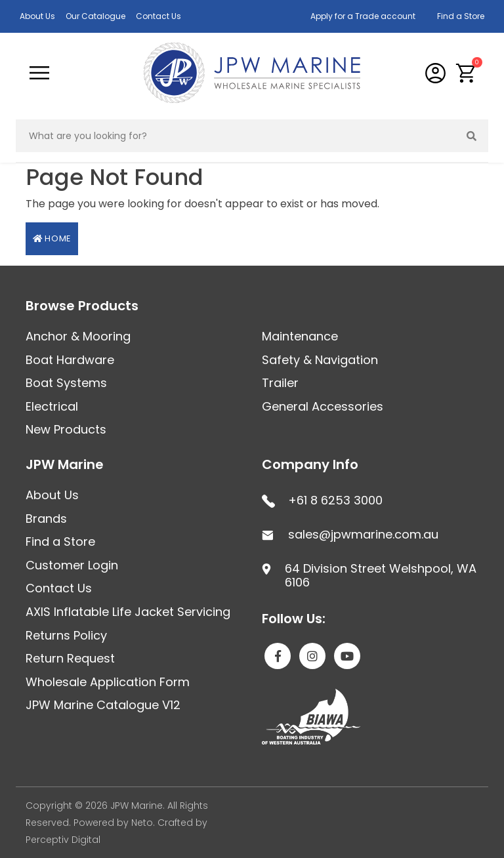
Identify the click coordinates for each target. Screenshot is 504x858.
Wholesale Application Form (108, 682)
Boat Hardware (70, 360)
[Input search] (236, 135)
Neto (142, 822)
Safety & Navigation (320, 360)
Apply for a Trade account (362, 16)
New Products (66, 429)
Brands (46, 518)
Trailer (280, 383)
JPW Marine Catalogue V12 (103, 705)
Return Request (70, 658)
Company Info (310, 464)
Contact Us (158, 16)
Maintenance (300, 336)
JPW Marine (65, 464)
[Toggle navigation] (39, 73)
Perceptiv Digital (63, 839)
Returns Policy (66, 635)
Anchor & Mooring (78, 336)
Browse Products (82, 305)
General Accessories (322, 406)
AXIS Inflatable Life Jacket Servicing (128, 611)
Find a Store (460, 16)
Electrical (52, 406)
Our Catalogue (95, 16)
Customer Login (72, 565)
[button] (466, 73)
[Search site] (471, 135)
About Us (37, 16)
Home (52, 238)
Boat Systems (66, 383)
